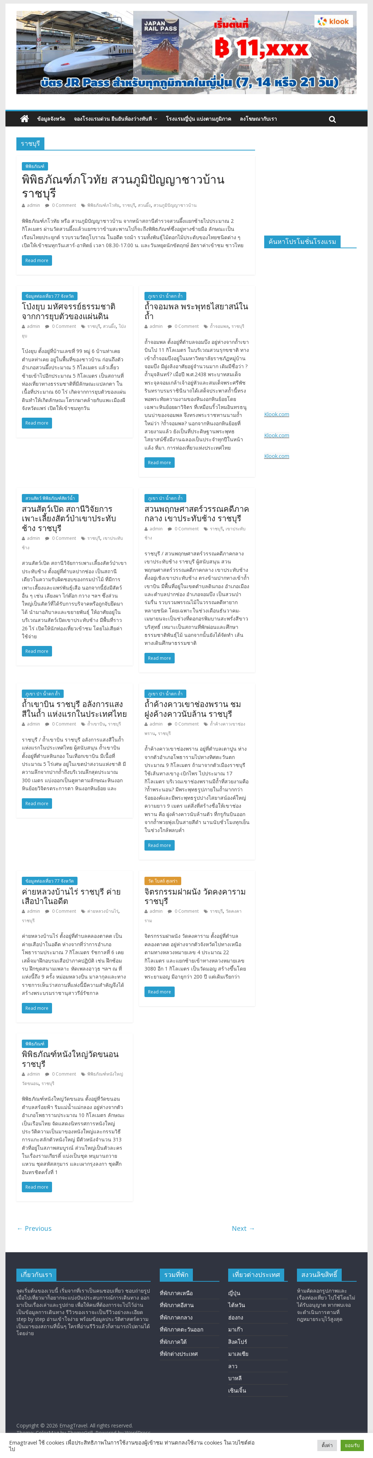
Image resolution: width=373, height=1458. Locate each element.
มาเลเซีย (238, 1353)
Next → (243, 1228)
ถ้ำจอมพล (219, 326)
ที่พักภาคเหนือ (176, 1293)
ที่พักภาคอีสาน (177, 1305)
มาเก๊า (235, 1329)
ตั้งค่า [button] (327, 1445)
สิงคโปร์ (237, 1341)
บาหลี (235, 1378)
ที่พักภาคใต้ (173, 1341)
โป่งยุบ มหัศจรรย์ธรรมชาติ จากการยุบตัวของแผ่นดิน (68, 311)
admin (33, 205)
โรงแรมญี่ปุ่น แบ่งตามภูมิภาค (198, 118)
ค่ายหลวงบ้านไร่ (102, 911)
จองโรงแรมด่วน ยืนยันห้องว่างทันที (113, 118)
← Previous (34, 1228)
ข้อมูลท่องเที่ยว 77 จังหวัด (49, 296)
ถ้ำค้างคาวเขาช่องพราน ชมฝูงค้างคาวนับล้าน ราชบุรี (192, 709)
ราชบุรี (128, 205)
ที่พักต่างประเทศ (179, 1353)
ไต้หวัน (236, 1305)
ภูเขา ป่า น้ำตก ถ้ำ (165, 296)
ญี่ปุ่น (234, 1293)
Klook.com (276, 414)
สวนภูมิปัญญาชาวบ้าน (175, 205)
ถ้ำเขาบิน (96, 724)
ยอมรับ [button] (352, 1445)
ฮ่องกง (235, 1317)
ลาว (232, 1366)
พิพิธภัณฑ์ (34, 166)
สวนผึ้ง (144, 205)
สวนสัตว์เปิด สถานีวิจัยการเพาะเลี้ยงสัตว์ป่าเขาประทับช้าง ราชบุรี (69, 519)
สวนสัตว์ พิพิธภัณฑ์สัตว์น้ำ (50, 498)
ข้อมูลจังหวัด (51, 118)
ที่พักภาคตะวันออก (181, 1329)
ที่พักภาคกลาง (176, 1317)
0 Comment (60, 205)
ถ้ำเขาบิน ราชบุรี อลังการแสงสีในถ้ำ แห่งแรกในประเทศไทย (74, 709)
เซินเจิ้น (237, 1390)
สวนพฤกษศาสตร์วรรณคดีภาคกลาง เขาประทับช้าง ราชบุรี (196, 514)
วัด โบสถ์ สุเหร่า (163, 881)
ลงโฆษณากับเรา (258, 118)
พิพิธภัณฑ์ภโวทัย (103, 205)
